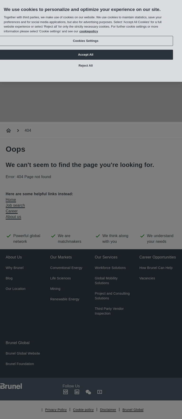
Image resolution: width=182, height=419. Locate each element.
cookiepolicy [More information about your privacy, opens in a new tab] (88, 29)
